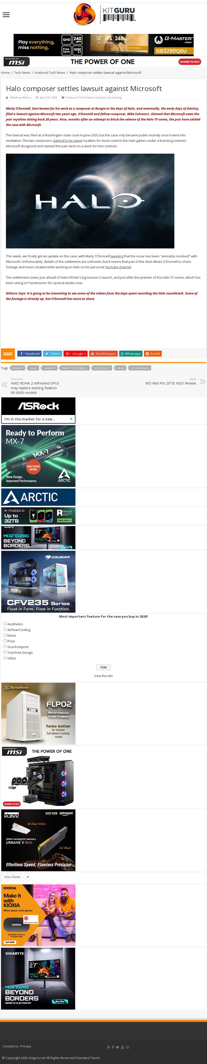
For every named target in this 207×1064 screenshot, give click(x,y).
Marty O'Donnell (75, 368)
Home (5, 72)
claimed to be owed (67, 140)
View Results (103, 676)
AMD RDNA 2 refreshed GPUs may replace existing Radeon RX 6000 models (36, 386)
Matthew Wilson (20, 97)
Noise (11, 635)
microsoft (102, 368)
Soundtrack (140, 368)
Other (11, 658)
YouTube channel (118, 267)
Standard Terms (88, 1058)
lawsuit (50, 368)
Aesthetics (15, 624)
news (120, 368)
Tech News (22, 72)
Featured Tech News (50, 72)
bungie (18, 368)
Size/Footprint (17, 647)
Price (11, 641)
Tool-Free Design (20, 652)
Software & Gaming (108, 97)
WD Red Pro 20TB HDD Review (170, 381)
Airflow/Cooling (18, 630)
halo (33, 368)
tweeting (116, 256)
